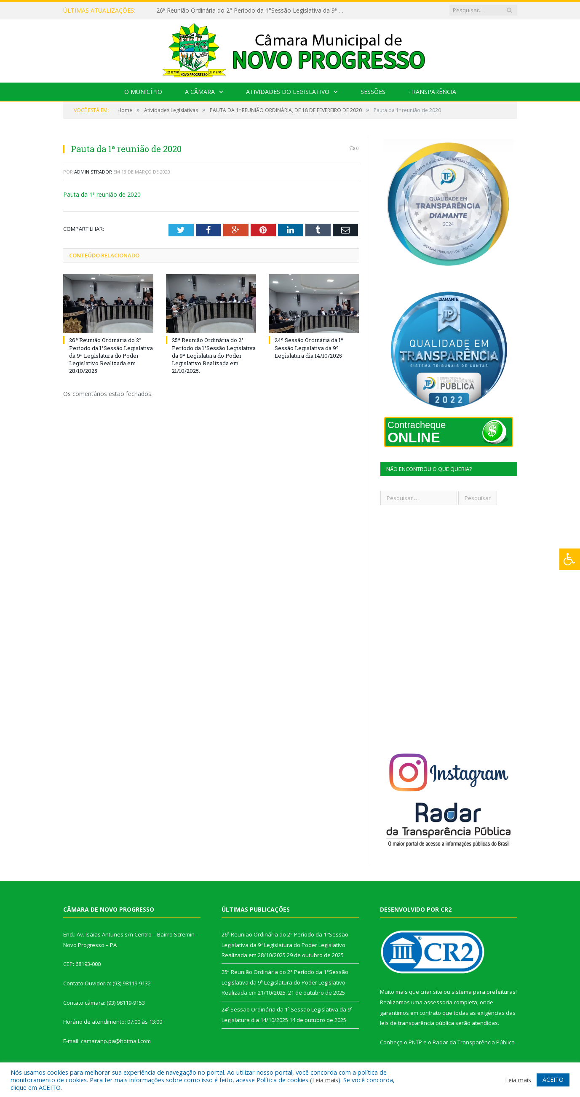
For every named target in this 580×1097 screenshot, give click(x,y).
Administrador (93, 172)
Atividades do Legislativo (287, 92)
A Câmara (200, 92)
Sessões (373, 92)
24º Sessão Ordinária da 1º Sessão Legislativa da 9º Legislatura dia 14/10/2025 (309, 347)
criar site (431, 991)
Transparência (432, 92)
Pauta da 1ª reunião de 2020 (102, 194)
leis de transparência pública (417, 1023)
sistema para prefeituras (484, 991)
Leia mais (325, 1080)
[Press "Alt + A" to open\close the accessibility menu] (569, 559)
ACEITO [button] (553, 1080)
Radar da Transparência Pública (474, 1042)
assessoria (438, 1002)
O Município (143, 92)
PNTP (415, 1042)
